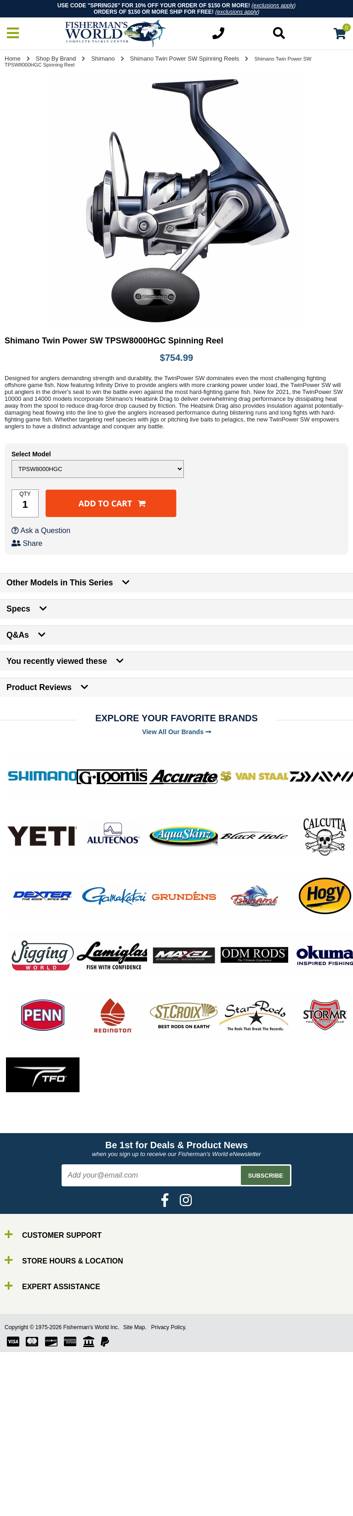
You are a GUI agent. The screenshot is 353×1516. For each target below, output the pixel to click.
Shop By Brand (56, 58)
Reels (27, 1490)
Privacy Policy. (169, 1327)
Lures (27, 1506)
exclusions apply (273, 5)
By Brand (33, 1473)
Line (25, 1498)
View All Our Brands (176, 732)
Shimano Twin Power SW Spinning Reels (184, 58)
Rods (26, 1481)
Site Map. (135, 1327)
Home (13, 58)
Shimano (102, 58)
